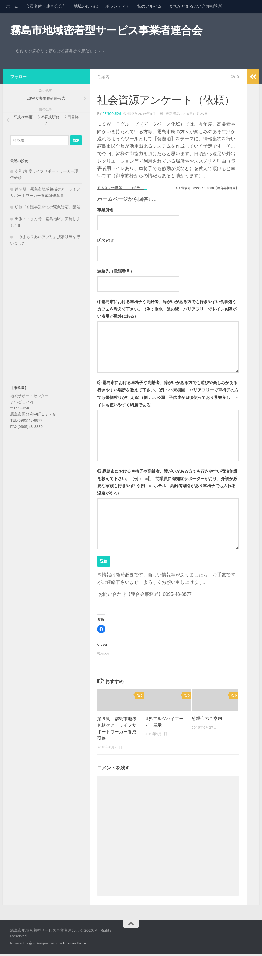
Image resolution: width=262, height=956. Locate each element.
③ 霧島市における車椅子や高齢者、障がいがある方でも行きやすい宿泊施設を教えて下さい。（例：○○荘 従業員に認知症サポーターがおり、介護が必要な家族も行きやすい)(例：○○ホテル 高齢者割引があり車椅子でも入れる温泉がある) (167, 483)
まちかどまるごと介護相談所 (195, 6)
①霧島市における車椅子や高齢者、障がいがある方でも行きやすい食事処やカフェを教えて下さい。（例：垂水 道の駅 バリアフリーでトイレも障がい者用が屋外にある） (166, 310)
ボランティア (117, 6)
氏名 (105, 240)
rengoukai (111, 114)
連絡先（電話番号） (115, 272)
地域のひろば (86, 6)
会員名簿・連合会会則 (46, 6)
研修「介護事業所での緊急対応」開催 (47, 207)
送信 (104, 562)
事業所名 (105, 210)
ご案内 (103, 76)
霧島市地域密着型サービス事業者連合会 (106, 30)
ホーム (12, 6)
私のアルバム (149, 6)
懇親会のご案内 (207, 720)
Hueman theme (74, 945)
